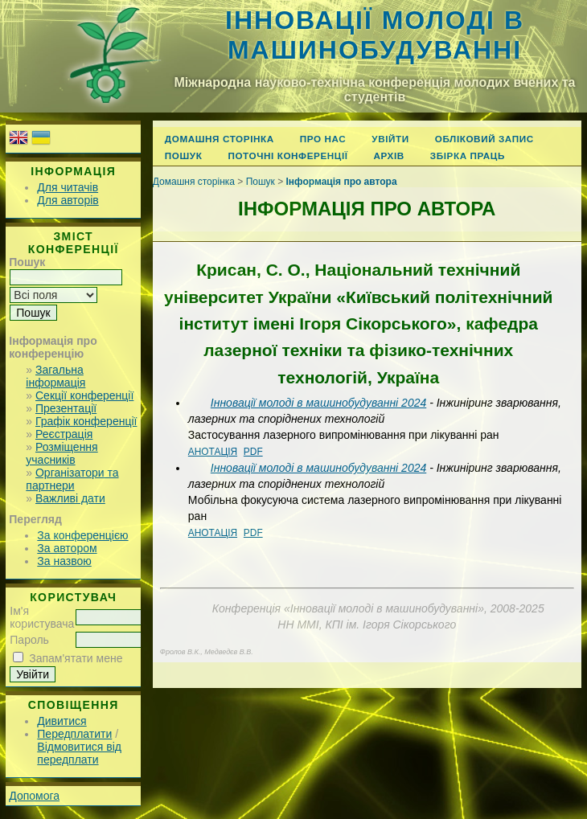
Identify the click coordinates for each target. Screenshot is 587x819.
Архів (389, 155)
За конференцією (82, 535)
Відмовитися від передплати (79, 753)
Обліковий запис (484, 138)
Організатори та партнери (72, 479)
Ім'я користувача (42, 617)
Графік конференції (86, 421)
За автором (66, 548)
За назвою (64, 561)
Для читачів (67, 187)
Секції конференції (84, 395)
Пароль (29, 639)
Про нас (323, 138)
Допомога (34, 795)
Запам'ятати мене (75, 658)
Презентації (65, 408)
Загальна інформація (55, 376)
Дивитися (61, 721)
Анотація (212, 451)
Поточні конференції (287, 155)
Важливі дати (70, 498)
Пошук (184, 155)
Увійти (389, 138)
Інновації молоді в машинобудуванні (374, 35)
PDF (253, 451)
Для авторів (67, 200)
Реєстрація (63, 434)
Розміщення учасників (61, 453)
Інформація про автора (341, 181)
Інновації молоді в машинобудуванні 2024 (318, 402)
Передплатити (74, 733)
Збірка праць (467, 155)
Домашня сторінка (219, 138)
